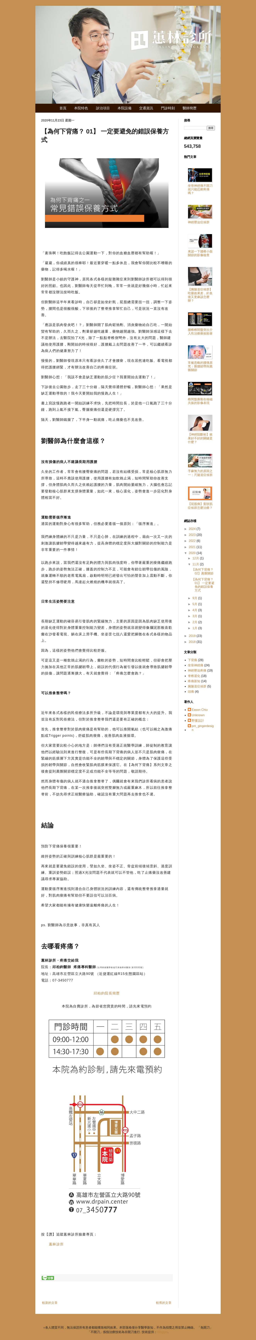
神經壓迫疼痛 (197, 670)
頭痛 (191, 691)
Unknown (198, 715)
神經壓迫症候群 (198, 222)
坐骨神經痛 (195, 665)
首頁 (62, 108)
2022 (193, 541)
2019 (193, 635)
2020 (193, 553)
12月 (196, 558)
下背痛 (192, 660)
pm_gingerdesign (203, 727)
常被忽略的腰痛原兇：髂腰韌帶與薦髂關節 (200, 366)
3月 (195, 616)
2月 (195, 622)
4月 (195, 610)
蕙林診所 (56, 1244)
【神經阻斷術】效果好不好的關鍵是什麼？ (200, 438)
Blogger (162, 1332)
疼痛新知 (194, 681)
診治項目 (103, 108)
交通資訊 (146, 108)
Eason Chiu (200, 709)
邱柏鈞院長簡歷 (107, 993)
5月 (195, 604)
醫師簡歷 (190, 108)
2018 (193, 641)
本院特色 (81, 108)
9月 (195, 598)
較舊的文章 (163, 1302)
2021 (193, 547)
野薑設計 (198, 720)
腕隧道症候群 (197, 686)
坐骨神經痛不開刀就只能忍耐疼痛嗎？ (200, 189)
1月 (195, 628)
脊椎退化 (194, 676)
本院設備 (124, 108)
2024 (193, 529)
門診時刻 (168, 108)
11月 (196, 564)
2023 (193, 535)
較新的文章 (50, 1302)
